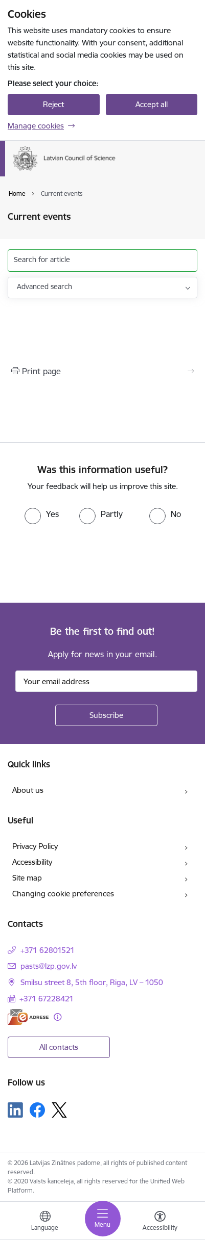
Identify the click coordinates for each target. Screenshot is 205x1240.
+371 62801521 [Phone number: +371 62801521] (47, 950)
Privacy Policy (35, 846)
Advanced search (44, 286)
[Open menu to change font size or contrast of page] (160, 1222)
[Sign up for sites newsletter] (106, 715)
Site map (27, 878)
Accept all (151, 104)
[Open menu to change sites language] (45, 1222)
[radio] (42, 514)
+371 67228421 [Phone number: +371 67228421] (46, 998)
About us (27, 790)
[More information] (57, 1017)
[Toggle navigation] (103, 1218)
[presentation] (85, 562)
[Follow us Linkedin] (15, 1110)
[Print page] (102, 371)
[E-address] (28, 1017)
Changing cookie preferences (63, 893)
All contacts (58, 1047)
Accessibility (32, 862)
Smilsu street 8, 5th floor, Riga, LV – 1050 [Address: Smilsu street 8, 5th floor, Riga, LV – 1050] (91, 982)
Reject (53, 104)
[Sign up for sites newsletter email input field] (106, 681)
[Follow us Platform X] (59, 1110)
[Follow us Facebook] (37, 1110)
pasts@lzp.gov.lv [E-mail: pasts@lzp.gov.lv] (48, 966)
